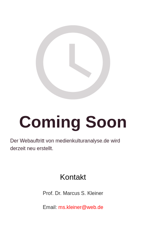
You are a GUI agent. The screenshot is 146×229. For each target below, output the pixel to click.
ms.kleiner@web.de (80, 207)
